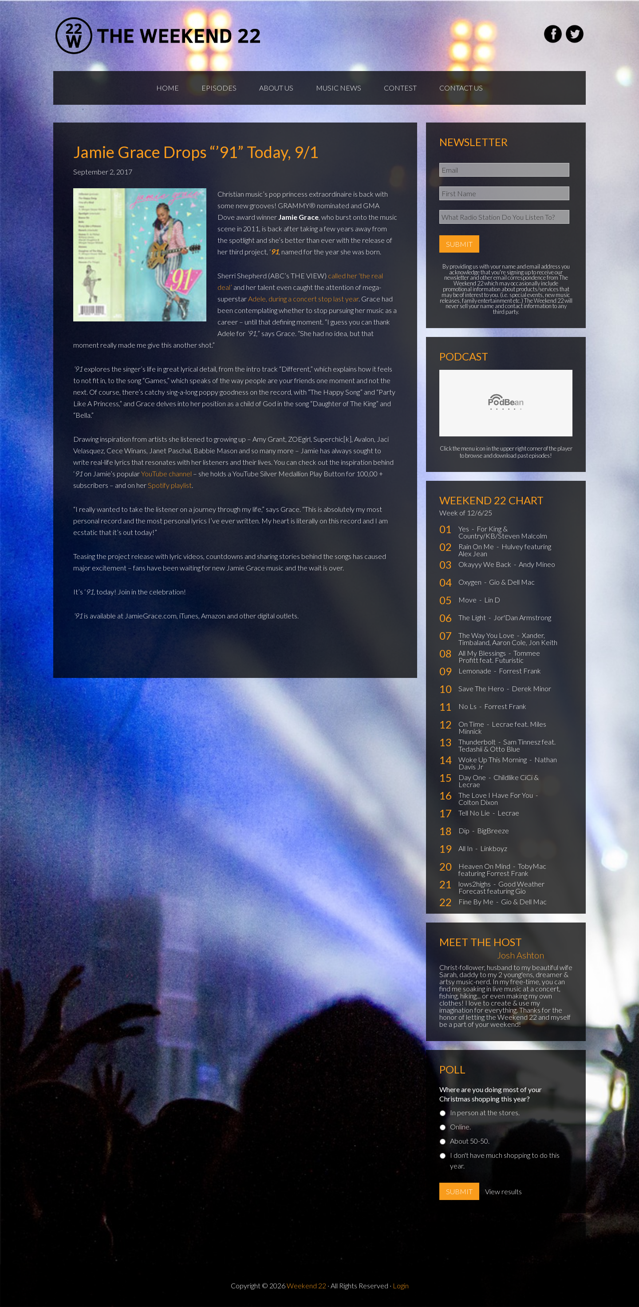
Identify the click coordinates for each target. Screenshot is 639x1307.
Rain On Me (476, 546)
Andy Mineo (537, 564)
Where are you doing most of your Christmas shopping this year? (490, 1094)
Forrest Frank (520, 670)
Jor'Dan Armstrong (522, 617)
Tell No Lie (474, 812)
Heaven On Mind (485, 866)
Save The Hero (481, 688)
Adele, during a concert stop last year (303, 298)
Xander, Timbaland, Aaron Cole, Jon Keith (507, 638)
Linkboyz (493, 848)
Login (401, 1285)
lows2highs (475, 883)
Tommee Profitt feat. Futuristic (499, 656)
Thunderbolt (477, 741)
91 (275, 251)
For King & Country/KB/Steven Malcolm (502, 532)
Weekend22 (158, 35)
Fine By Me (476, 901)
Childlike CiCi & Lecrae (498, 780)
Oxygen (470, 582)
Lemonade (475, 670)
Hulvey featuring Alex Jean (504, 550)
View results (503, 1191)
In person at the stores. (485, 1112)
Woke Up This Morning (493, 759)
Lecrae (508, 812)
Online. (460, 1126)
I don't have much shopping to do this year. (505, 1160)
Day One (472, 777)
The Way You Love (487, 635)
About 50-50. (469, 1141)
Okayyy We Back (485, 564)
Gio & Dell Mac (512, 582)
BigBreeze (493, 830)
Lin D (492, 599)
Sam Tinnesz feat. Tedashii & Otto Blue (507, 745)
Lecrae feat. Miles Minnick (502, 727)
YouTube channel (166, 473)
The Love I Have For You (496, 795)
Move (468, 599)
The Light (472, 617)
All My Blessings (482, 653)
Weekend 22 (306, 1285)
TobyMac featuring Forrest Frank (502, 869)
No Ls (468, 706)
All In (466, 848)
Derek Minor (531, 688)
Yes (464, 528)
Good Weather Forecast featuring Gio (501, 887)
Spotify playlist (170, 485)
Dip (464, 830)
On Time (471, 724)
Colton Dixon (478, 802)
